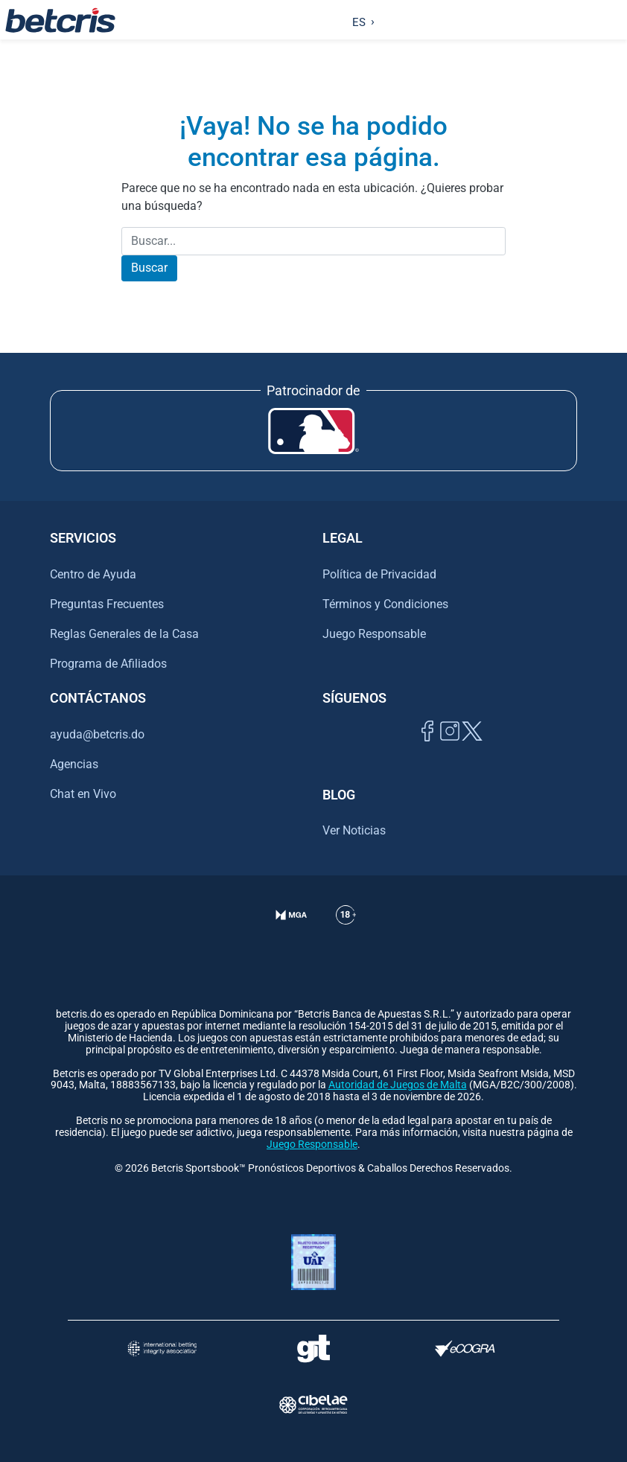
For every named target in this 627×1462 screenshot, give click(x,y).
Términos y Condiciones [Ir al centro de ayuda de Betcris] (385, 604)
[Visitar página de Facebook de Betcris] (427, 748)
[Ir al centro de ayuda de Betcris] (346, 933)
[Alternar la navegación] (613, 20)
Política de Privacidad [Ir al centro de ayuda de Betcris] (379, 574)
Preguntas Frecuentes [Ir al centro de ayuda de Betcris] (107, 604)
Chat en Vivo (83, 794)
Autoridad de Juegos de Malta (397, 1085)
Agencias (74, 764)
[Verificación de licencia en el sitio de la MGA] (291, 933)
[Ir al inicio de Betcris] (60, 20)
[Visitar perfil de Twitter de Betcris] (472, 748)
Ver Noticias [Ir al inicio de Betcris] (354, 830)
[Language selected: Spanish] (360, 20)
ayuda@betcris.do (97, 734)
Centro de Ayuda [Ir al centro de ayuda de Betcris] (93, 574)
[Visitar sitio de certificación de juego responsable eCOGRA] (465, 1348)
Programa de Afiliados (108, 664)
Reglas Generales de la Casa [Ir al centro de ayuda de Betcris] (124, 634)
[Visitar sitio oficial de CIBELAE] (313, 1404)
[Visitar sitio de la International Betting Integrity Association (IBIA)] (162, 1348)
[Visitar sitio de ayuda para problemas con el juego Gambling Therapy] (313, 1348)
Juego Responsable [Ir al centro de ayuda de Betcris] (374, 634)
